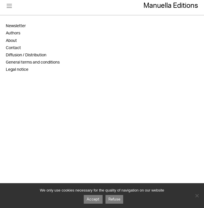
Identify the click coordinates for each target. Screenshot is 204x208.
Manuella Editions (170, 5)
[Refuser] (197, 195)
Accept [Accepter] (93, 199)
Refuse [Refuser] (114, 199)
